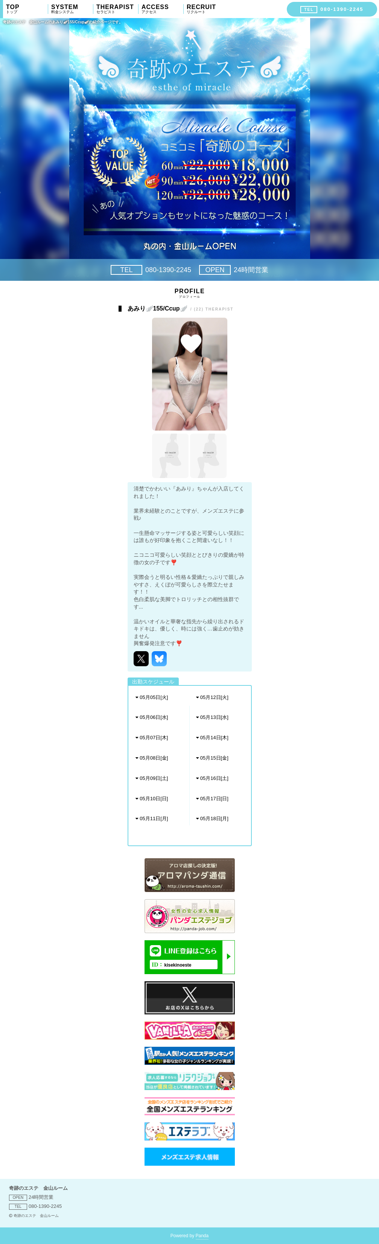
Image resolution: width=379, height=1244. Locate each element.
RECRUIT (208, 9)
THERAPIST (117, 9)
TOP (27, 9)
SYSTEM (72, 9)
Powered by (189, 1236)
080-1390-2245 (151, 270)
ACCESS (162, 9)
